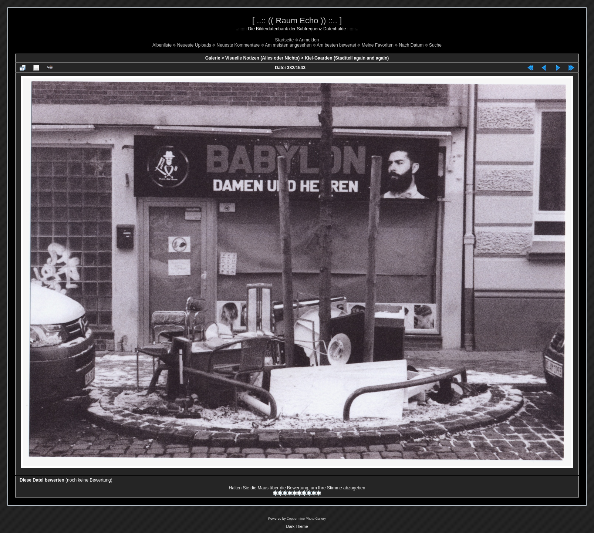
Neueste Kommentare (238, 45)
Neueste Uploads (194, 45)
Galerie (212, 58)
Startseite (284, 40)
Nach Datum (411, 45)
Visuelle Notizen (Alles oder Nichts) (262, 58)
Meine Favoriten (378, 45)
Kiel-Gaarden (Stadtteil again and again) (347, 58)
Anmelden (309, 40)
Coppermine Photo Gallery (306, 518)
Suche (435, 45)
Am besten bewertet (336, 45)
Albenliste (162, 45)
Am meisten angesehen (288, 45)
